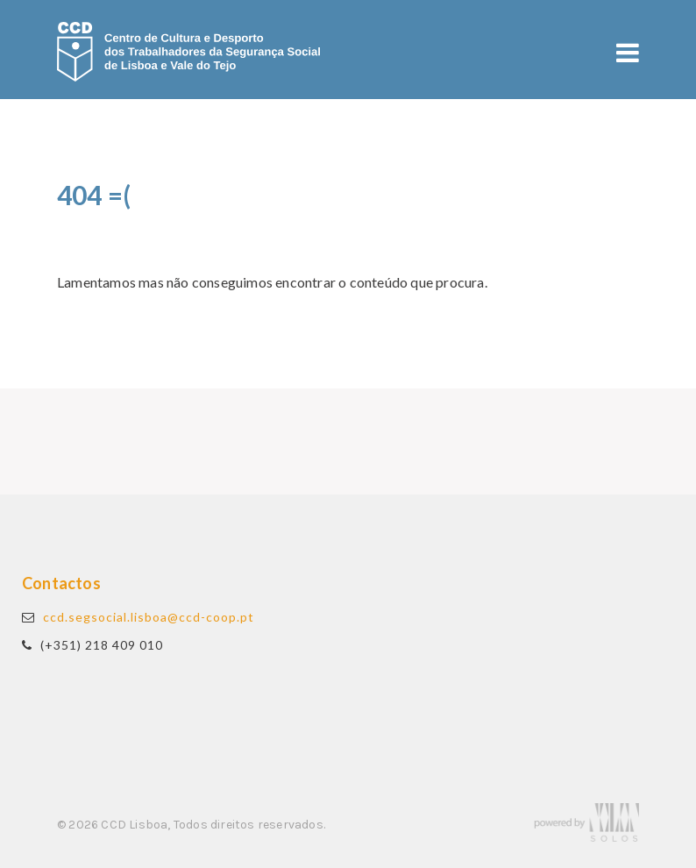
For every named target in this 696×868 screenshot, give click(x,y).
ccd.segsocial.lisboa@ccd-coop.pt (148, 616)
